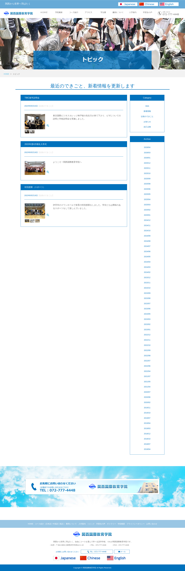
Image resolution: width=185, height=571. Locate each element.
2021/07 (147, 376)
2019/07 (147, 418)
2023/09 (147, 293)
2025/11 (147, 168)
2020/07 (147, 392)
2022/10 (147, 345)
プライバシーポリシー (136, 524)
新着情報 (147, 111)
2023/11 (147, 283)
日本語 (48, 524)
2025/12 (147, 163)
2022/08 (147, 356)
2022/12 (147, 335)
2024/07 (147, 246)
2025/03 (147, 205)
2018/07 (147, 444)
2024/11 (147, 225)
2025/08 (147, 184)
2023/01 (147, 330)
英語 (61, 524)
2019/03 (147, 428)
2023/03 (147, 319)
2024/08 (147, 241)
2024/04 (147, 262)
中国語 (55, 524)
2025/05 (147, 194)
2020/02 (147, 402)
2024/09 (147, 236)
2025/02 (147, 210)
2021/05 (147, 382)
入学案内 (82, 524)
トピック (91, 524)
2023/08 (147, 298)
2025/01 (147, 215)
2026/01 (147, 158)
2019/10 (147, 413)
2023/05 (147, 314)
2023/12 (147, 277)
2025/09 (147, 179)
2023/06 (147, 309)
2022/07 (147, 361)
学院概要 (121, 524)
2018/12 (147, 434)
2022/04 (147, 371)
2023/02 (147, 324)
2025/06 (147, 189)
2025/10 (147, 173)
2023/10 (147, 288)
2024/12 (147, 220)
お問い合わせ (151, 524)
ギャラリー (111, 524)
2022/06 (147, 366)
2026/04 (147, 147)
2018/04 (147, 449)
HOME (6, 74)
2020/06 (147, 397)
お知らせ (147, 122)
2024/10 (147, 231)
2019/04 (147, 423)
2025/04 (147, 199)
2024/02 (147, 272)
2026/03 (147, 153)
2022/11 (147, 340)
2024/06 (147, 251)
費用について (71, 524)
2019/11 (147, 408)
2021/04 (147, 387)
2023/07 (147, 303)
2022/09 (147, 350)
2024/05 (147, 257)
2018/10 (147, 439)
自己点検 (147, 127)
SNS (147, 106)
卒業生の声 (100, 524)
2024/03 (147, 267)
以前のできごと (147, 116)
